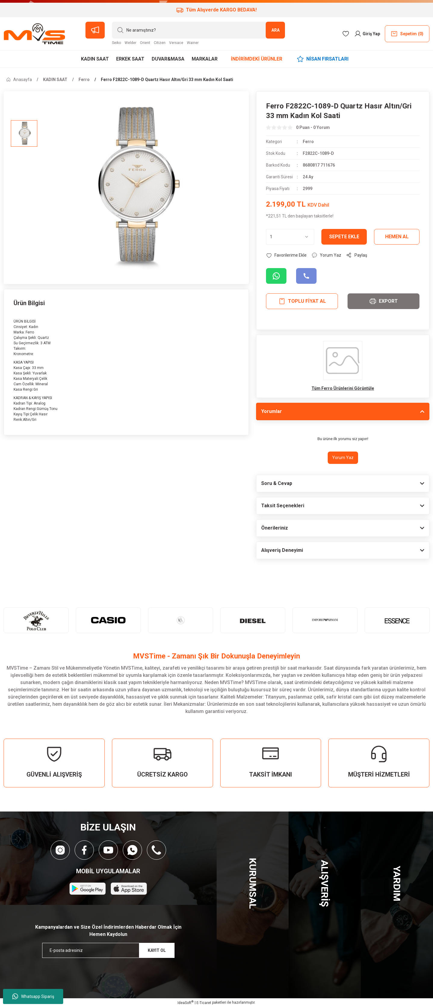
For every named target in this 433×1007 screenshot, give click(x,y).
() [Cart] (407, 33)
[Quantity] (290, 237)
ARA (275, 30)
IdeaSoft (185, 1002)
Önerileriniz (274, 528)
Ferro (308, 141)
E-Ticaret (203, 1003)
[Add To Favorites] (286, 255)
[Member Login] (367, 33)
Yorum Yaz (343, 457)
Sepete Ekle (344, 236)
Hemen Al (397, 236)
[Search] (198, 30)
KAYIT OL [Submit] (157, 950)
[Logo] (34, 33)
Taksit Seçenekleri (282, 505)
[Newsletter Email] (108, 950)
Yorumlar (271, 411)
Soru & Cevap (276, 483)
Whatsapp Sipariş (33, 996)
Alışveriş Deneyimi (282, 550)
